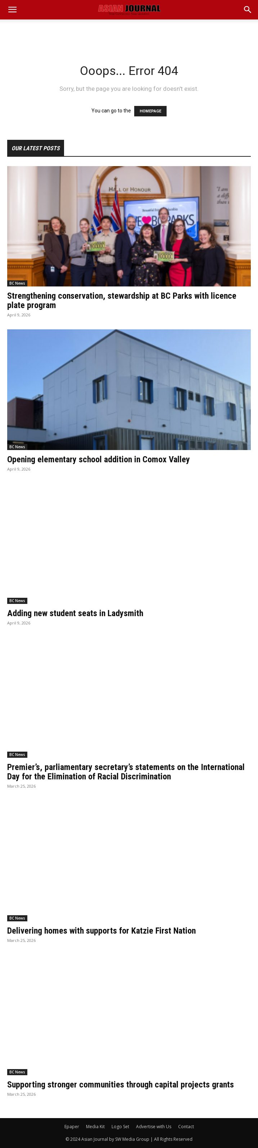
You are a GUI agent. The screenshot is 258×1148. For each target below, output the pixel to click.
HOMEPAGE (150, 111)
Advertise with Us (153, 1126)
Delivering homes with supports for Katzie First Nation (101, 931)
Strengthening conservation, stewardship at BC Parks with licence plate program (121, 300)
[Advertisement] (129, 32)
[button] (248, 9)
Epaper (71, 1126)
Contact (186, 1126)
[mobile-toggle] (12, 9)
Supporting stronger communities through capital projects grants (120, 1085)
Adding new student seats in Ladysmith (75, 613)
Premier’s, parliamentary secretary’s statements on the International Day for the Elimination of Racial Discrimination (126, 772)
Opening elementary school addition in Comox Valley (98, 459)
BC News (17, 283)
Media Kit (95, 1126)
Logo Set (120, 1126)
